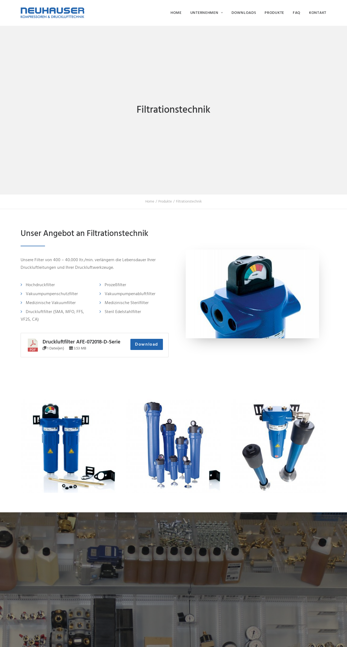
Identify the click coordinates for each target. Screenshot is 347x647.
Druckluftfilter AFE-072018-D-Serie (81, 214)
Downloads (244, 13)
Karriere (269, 566)
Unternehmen (206, 13)
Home (176, 13)
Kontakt (317, 13)
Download (146, 216)
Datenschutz (134, 636)
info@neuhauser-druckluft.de (205, 602)
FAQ (296, 13)
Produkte (274, 13)
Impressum (115, 636)
